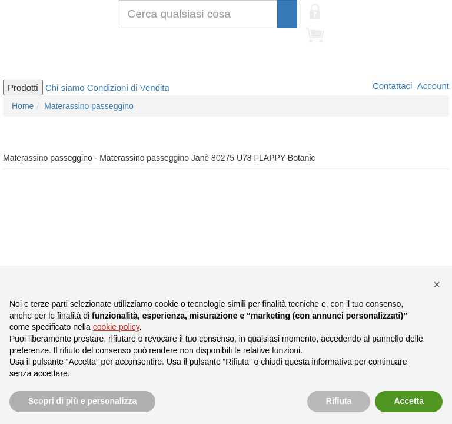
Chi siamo (65, 87)
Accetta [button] (409, 401)
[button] (436, 284)
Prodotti (23, 87)
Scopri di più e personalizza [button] (82, 401)
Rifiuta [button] (339, 401)
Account (432, 86)
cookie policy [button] (116, 327)
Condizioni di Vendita (128, 87)
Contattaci (391, 86)
